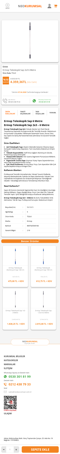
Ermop (5, 66)
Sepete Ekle (40, 449)
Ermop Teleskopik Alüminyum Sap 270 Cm (43, 269)
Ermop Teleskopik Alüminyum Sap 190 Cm (15, 269)
